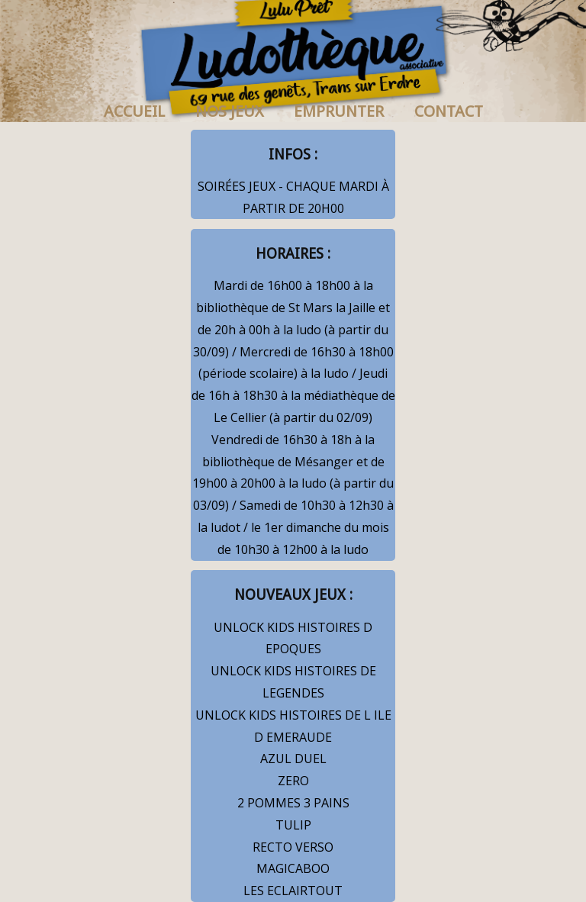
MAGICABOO (293, 868)
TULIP (293, 825)
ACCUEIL (134, 111)
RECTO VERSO (293, 847)
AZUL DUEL (293, 758)
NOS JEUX (229, 111)
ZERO (293, 780)
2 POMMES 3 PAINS (293, 802)
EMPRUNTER (339, 111)
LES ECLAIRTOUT (293, 890)
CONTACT (448, 111)
